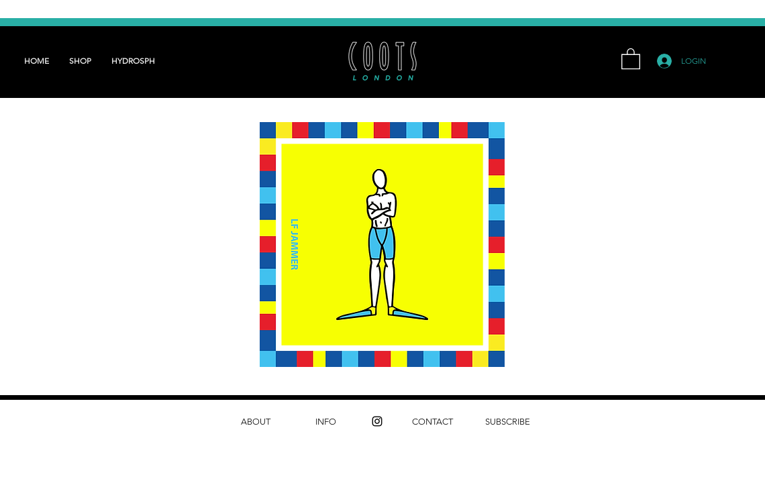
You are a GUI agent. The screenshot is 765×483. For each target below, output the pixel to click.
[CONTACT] (432, 421)
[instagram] (377, 421)
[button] (630, 58)
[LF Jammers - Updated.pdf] (382, 246)
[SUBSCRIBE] (507, 421)
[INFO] (325, 421)
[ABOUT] (255, 421)
